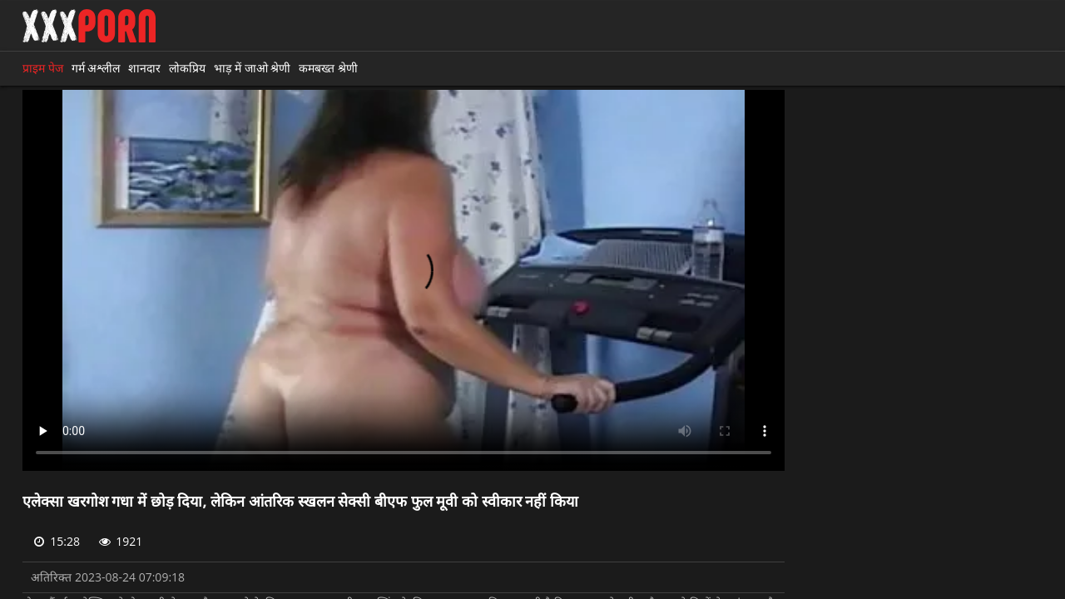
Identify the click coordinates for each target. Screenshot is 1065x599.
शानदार (144, 68)
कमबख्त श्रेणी (328, 68)
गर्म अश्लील (96, 68)
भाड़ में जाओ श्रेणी (252, 68)
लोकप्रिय (187, 68)
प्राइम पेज (42, 68)
